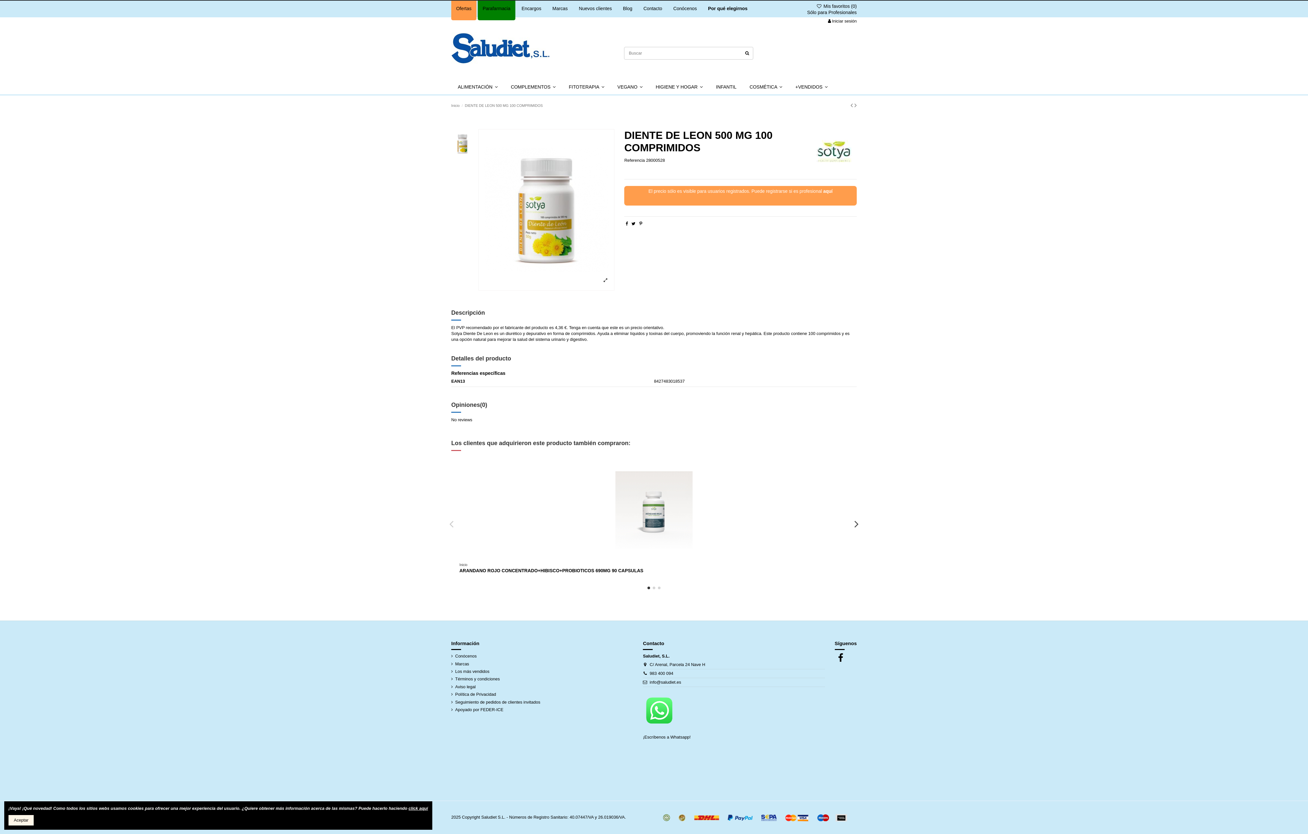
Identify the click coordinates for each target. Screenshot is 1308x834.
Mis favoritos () (836, 6)
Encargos (531, 8)
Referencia (634, 160)
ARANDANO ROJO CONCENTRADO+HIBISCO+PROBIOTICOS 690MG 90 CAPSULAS (551, 570)
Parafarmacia (496, 8)
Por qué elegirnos (728, 8)
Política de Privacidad (475, 694)
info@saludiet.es (665, 682)
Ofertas (464, 8)
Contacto (653, 8)
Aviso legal (465, 686)
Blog (627, 8)
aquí (828, 191)
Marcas (560, 8)
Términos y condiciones (477, 678)
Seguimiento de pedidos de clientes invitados (497, 702)
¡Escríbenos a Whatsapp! (667, 737)
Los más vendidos (472, 671)
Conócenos (685, 8)
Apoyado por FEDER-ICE (479, 709)
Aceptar (21, 820)
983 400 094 (661, 673)
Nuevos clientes (595, 8)
